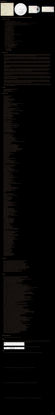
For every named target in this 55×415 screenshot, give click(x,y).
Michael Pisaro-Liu (24, 54)
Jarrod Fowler (18, 54)
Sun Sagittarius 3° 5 (8, 35)
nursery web (41, 54)
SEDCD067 (29, 17)
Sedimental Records (21, 17)
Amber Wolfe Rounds (11, 54)
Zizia (7, 54)
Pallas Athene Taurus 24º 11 (12, 44)
